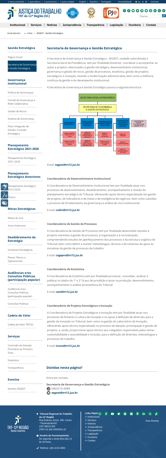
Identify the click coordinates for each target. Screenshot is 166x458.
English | (83, 1)
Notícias (92, 423)
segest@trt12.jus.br (67, 165)
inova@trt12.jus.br (68, 346)
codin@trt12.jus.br (68, 210)
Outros (12, 197)
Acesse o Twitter (119, 414)
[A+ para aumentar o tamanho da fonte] (139, 1)
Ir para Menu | (35, 1)
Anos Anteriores (17, 225)
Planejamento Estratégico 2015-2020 (22, 187)
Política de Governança (20, 92)
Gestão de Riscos (17, 111)
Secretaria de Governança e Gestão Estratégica (22, 66)
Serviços (92, 420)
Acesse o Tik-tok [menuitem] (163, 10)
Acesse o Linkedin (144, 414)
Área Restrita (152, 421)
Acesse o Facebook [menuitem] (128, 10)
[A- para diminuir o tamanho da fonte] (143, 1)
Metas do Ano (15, 218)
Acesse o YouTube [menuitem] (133, 10)
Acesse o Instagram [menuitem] (124, 10)
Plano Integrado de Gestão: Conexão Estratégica (18, 130)
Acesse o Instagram (100, 414)
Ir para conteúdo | (17, 1)
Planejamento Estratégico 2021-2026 (22, 159)
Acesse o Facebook (106, 414)
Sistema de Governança (21, 118)
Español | (95, 1)
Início (30, 33)
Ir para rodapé (67, 1)
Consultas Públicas (18, 303)
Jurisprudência (95, 427)
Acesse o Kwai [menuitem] (150, 10)
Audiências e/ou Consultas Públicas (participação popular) (20, 292)
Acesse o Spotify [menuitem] (142, 10)
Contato (91, 440)
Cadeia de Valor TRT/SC (20, 324)
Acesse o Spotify (125, 414)
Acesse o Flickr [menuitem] (146, 10)
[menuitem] (17, 25)
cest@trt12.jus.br (67, 292)
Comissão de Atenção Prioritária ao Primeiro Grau (20, 349)
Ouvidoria (92, 437)
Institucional (94, 416)
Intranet (155, 1)
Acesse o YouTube (112, 414)
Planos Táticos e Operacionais (17, 259)
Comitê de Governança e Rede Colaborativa (21, 101)
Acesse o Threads (150, 414)
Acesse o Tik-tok (156, 414)
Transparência (15, 367)
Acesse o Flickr (131, 414)
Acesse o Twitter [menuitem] (137, 10)
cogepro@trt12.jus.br (69, 255)
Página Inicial (15, 57)
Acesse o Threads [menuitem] (159, 10)
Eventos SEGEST (16, 388)
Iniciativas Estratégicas (20, 249)
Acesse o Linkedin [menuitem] (155, 10)
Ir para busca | (51, 1)
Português (106, 1)
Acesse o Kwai (137, 414)
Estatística (13, 360)
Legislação (93, 433)
